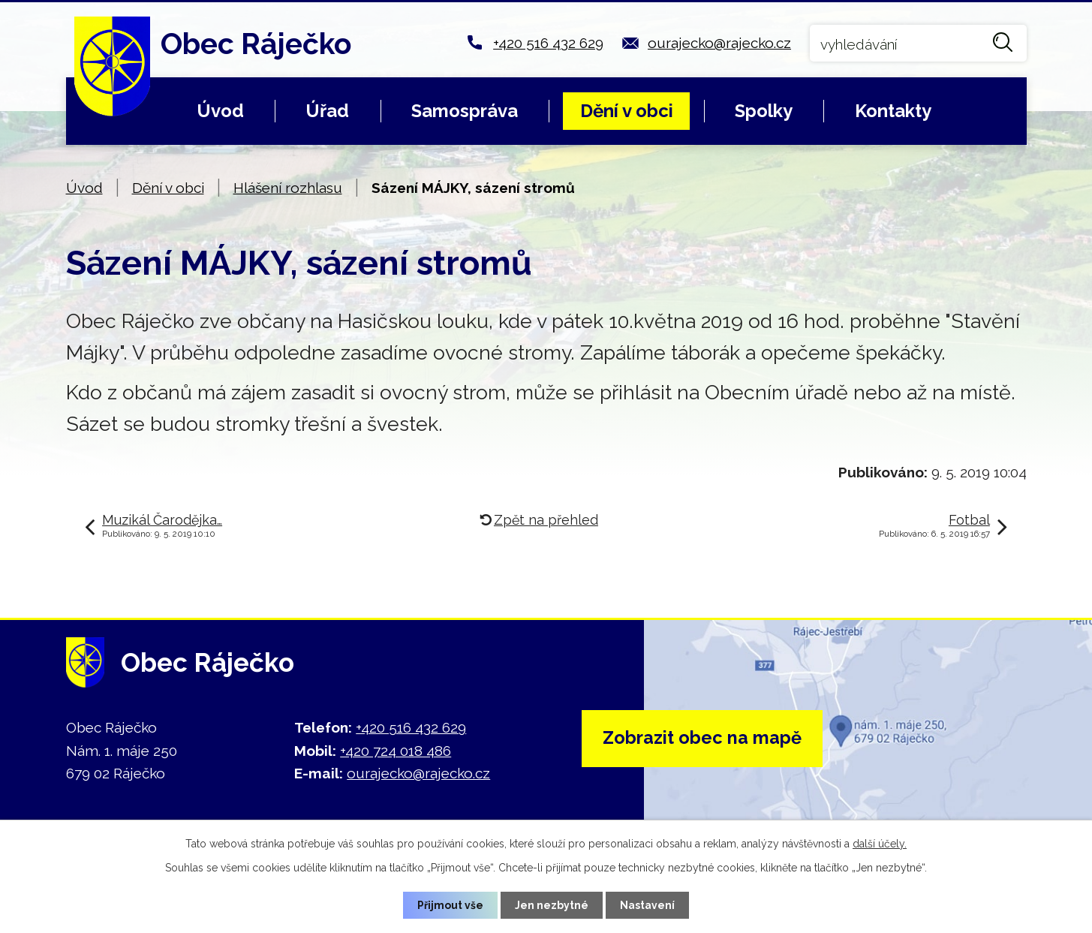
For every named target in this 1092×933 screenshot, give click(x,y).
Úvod (220, 111)
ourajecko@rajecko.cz (719, 43)
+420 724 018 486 (395, 750)
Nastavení (647, 904)
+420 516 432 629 (548, 43)
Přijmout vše (450, 904)
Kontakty (893, 111)
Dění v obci (626, 111)
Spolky (764, 111)
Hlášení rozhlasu (287, 187)
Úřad (327, 111)
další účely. (880, 844)
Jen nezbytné (551, 904)
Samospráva (464, 111)
